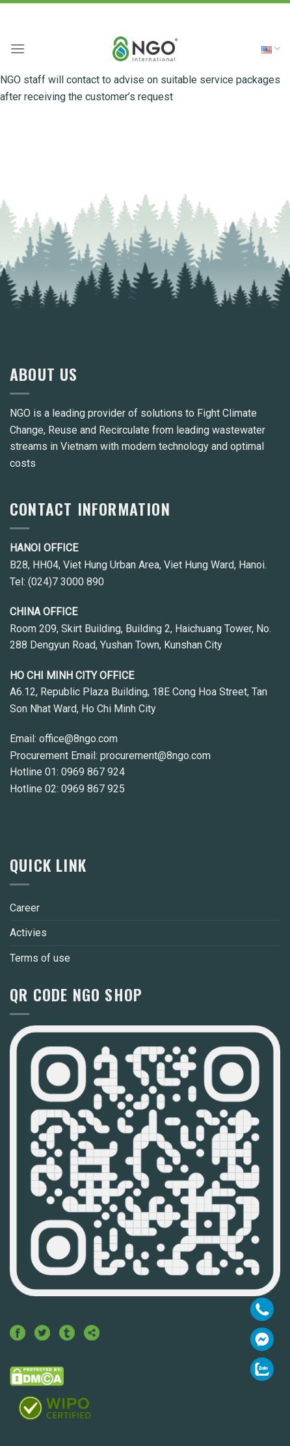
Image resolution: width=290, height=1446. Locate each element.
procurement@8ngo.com (155, 755)
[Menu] (17, 48)
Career (25, 908)
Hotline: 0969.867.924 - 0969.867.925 (145, 11)
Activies (28, 932)
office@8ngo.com (78, 738)
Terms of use (40, 958)
